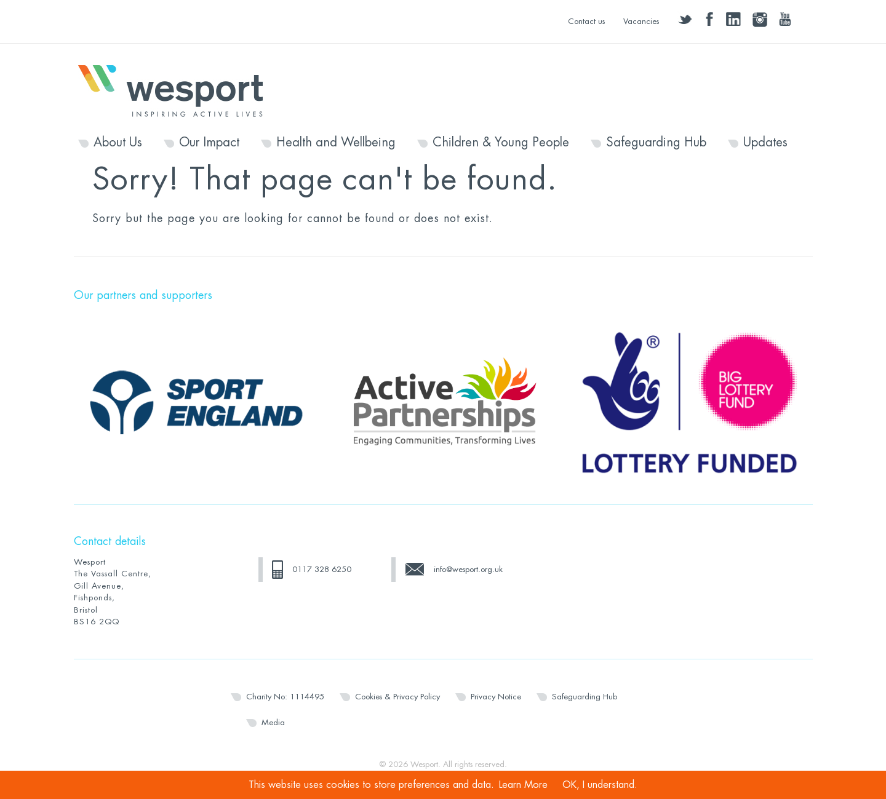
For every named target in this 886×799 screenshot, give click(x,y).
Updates (765, 143)
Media (273, 722)
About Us (118, 143)
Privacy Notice (496, 697)
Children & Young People (501, 143)
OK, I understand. (599, 785)
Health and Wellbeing (336, 143)
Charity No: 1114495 (285, 697)
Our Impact (209, 143)
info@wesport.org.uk (468, 569)
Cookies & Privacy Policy (397, 697)
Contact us (586, 21)
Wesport (176, 90)
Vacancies (641, 21)
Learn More (523, 785)
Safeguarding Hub (656, 143)
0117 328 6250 (321, 569)
